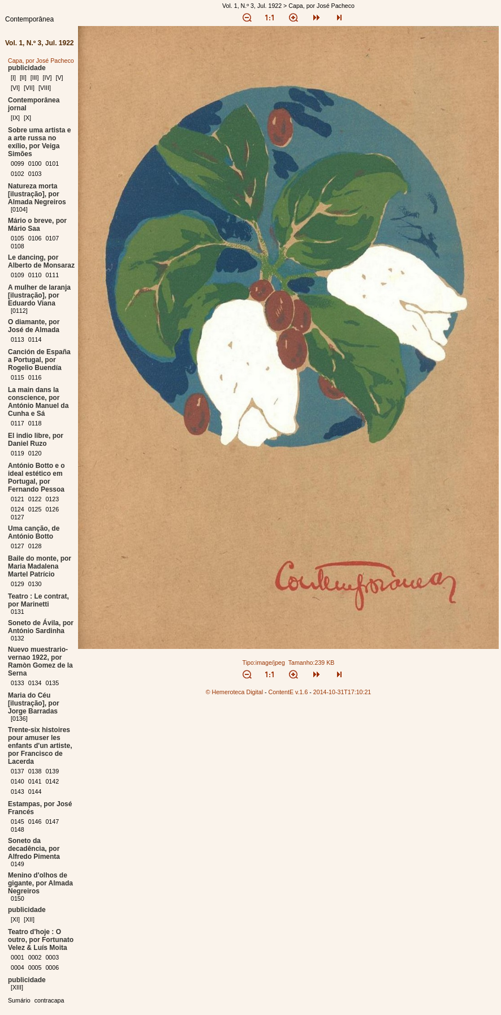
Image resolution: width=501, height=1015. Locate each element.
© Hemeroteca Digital (234, 692)
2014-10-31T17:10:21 (342, 692)
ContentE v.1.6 (288, 692)
